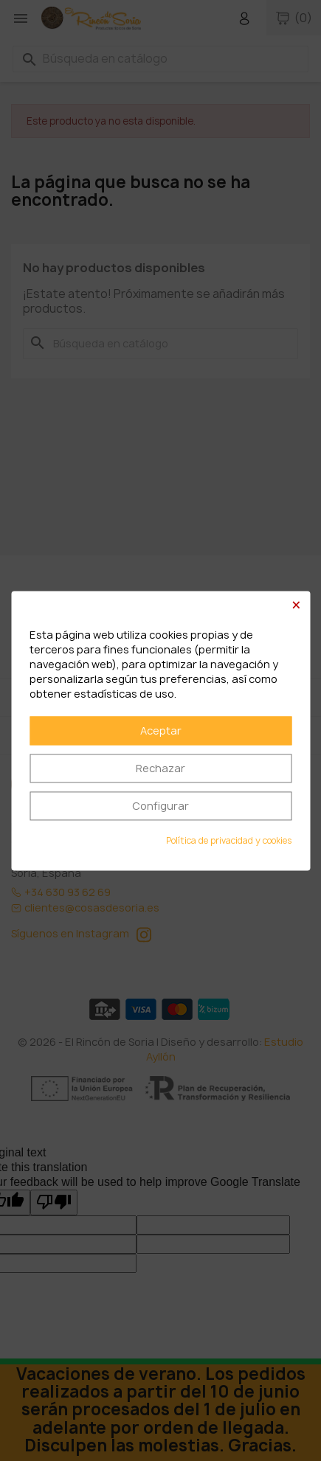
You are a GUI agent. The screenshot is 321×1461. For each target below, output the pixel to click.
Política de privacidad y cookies (228, 840)
